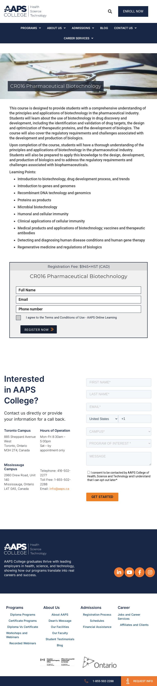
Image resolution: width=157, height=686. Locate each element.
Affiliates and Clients (134, 624)
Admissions (83, 28)
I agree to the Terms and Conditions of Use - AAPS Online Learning (71, 317)
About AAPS (60, 614)
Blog (104, 28)
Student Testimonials (60, 639)
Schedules (97, 620)
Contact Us (125, 28)
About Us (56, 28)
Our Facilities (60, 627)
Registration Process (97, 614)
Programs (31, 28)
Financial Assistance (97, 627)
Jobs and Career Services (129, 616)
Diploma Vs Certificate (22, 627)
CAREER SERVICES (78, 38)
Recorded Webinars (22, 643)
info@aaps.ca (59, 489)
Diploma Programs (22, 614)
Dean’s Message (60, 620)
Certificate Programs (23, 620)
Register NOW (41, 330)
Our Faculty (60, 633)
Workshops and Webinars (16, 635)
